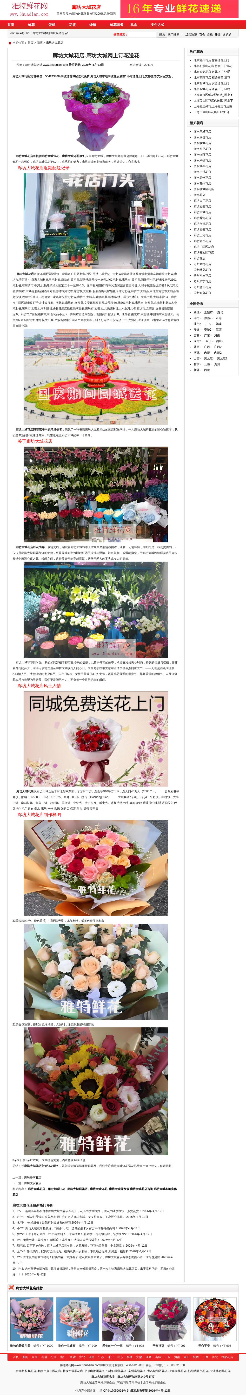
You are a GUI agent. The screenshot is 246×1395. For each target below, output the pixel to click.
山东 (208, 324)
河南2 (197, 341)
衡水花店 (199, 195)
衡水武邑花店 (202, 166)
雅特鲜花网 (67, 1365)
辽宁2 (197, 324)
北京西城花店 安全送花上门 (211, 83)
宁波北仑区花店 (220, 1371)
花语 (44, 1357)
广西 (207, 347)
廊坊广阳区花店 (204, 247)
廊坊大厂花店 (202, 200)
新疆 (196, 370)
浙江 (196, 312)
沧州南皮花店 (202, 275)
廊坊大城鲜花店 (77, 1189)
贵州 (217, 364)
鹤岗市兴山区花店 (49, 1371)
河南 (217, 335)
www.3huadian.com (55, 65)
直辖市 (208, 312)
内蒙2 (218, 352)
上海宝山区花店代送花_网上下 (213, 100)
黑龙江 (208, 358)
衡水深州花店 (202, 177)
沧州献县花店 (202, 270)
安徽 (196, 329)
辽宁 (110, 1357)
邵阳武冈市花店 (198, 1371)
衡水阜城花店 (202, 131)
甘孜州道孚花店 (73, 1371)
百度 (152, 1376)
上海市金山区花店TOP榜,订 (211, 112)
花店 (40, 42)
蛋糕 (210, 34)
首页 (30, 42)
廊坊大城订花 (56, 1189)
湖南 (196, 318)
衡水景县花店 (202, 137)
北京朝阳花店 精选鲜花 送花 (212, 77)
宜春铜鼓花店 (177, 1371)
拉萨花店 (227, 1357)
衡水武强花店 (202, 160)
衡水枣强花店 (202, 172)
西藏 (207, 370)
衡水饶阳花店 (202, 154)
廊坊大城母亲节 (119, 1189)
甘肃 (196, 364)
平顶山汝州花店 (94, 1371)
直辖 (73, 1357)
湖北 (220, 312)
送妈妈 (227, 34)
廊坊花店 (199, 258)
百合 (202, 34)
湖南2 (208, 318)
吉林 (196, 335)
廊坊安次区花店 (204, 252)
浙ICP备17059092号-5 (114, 1390)
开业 (217, 34)
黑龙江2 (222, 358)
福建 (219, 324)
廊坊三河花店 (202, 235)
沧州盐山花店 (202, 287)
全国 (35, 1357)
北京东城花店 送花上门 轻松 (212, 89)
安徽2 (208, 329)
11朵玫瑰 (191, 34)
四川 (208, 341)
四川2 (219, 341)
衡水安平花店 (202, 149)
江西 (219, 329)
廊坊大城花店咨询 (141, 1189)
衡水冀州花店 (202, 183)
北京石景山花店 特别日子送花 (213, 66)
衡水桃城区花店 (204, 189)
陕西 (196, 347)
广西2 (218, 347)
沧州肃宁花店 (202, 281)
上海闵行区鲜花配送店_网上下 (213, 95)
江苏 (219, 318)
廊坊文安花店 (32, 1183)
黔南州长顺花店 (26, 1371)
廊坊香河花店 (32, 1177)
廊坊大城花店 (54, 42)
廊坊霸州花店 (202, 241)
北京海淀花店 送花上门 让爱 (212, 71)
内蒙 (207, 352)
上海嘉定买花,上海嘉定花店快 (213, 106)
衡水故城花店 (202, 143)
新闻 (25, 1357)
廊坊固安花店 (202, 229)
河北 (196, 352)
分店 (54, 1357)
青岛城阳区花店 (157, 1371)
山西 (196, 358)
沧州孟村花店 (202, 264)
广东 (207, 335)
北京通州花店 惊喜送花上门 (211, 60)
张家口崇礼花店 (116, 1371)
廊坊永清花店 (202, 223)
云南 (207, 364)
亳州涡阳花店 (137, 1371)
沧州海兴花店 (202, 293)
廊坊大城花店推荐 (29, 1288)
